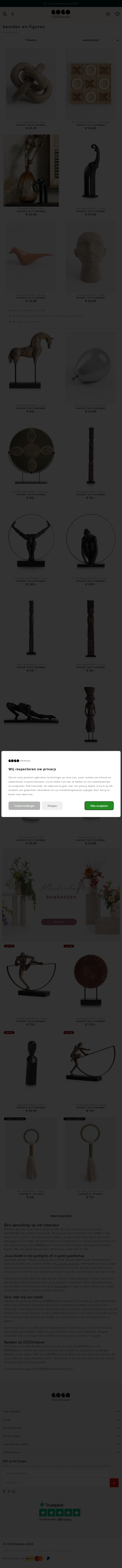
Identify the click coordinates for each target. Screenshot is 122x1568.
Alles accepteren (99, 805)
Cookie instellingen (24, 805)
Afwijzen (52, 805)
